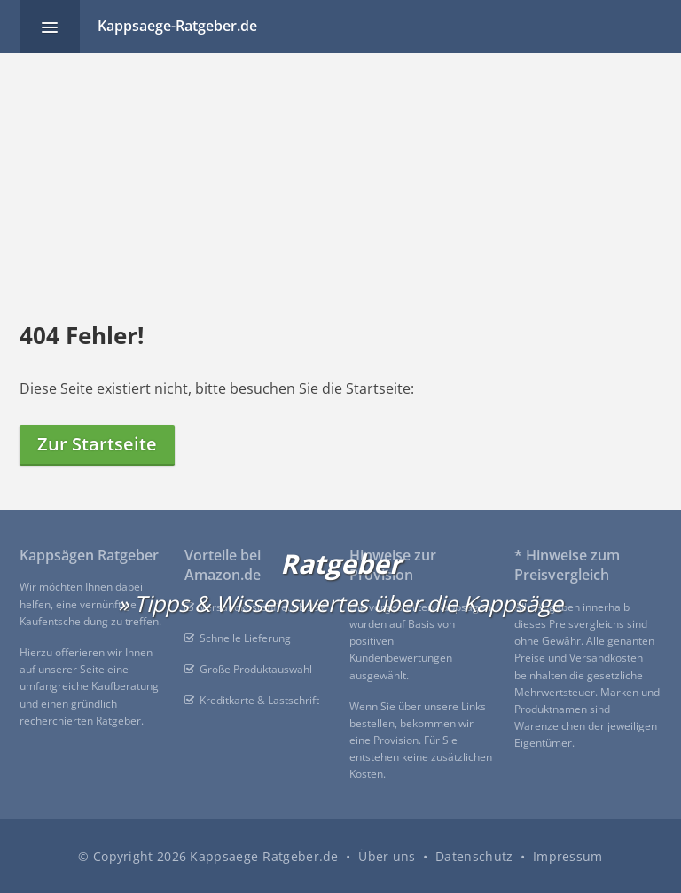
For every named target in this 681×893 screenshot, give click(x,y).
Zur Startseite (97, 444)
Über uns (386, 856)
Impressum (568, 856)
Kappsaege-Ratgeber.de (177, 25)
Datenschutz (474, 856)
